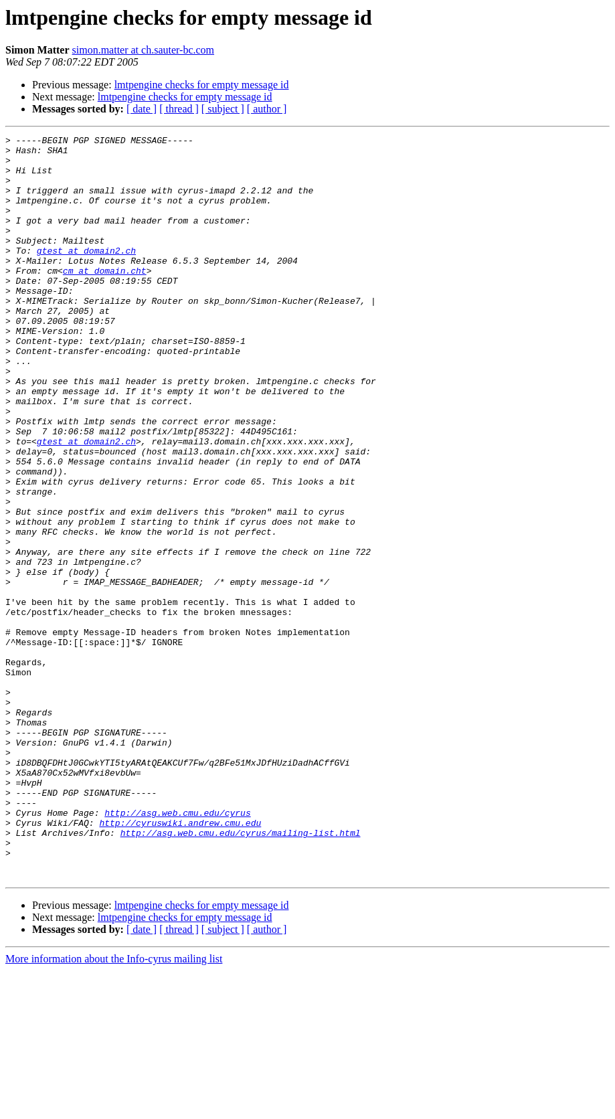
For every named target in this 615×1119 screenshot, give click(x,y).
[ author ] (267, 108)
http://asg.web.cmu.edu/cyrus (177, 949)
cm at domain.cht (105, 298)
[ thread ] (179, 108)
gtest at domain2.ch (86, 274)
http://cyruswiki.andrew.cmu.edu (180, 961)
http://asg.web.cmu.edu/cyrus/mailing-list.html (240, 973)
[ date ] (141, 108)
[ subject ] (222, 108)
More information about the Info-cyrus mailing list (113, 1107)
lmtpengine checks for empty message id (201, 84)
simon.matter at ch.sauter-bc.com (143, 50)
